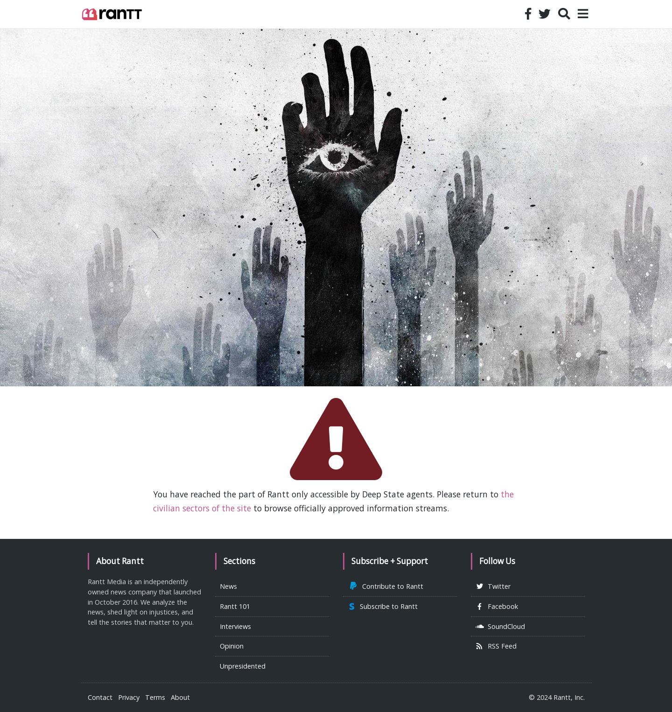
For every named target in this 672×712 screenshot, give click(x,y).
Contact (100, 697)
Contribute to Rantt (385, 586)
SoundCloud (500, 626)
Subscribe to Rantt (383, 606)
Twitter (493, 586)
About (180, 697)
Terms (155, 697)
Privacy (129, 697)
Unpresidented (243, 666)
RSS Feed (496, 646)
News (228, 586)
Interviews (235, 626)
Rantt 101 (235, 606)
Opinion (232, 646)
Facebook (497, 606)
